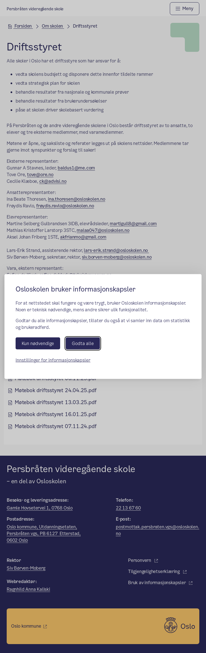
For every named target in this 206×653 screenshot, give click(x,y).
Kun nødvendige (38, 343)
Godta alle (83, 343)
